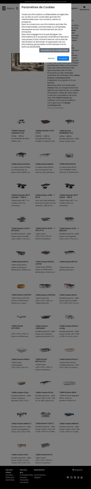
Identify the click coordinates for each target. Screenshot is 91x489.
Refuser (51, 58)
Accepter (63, 58)
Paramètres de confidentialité (54, 50)
